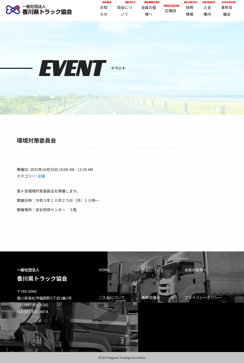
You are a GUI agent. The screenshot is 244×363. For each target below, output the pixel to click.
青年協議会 (150, 297)
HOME (104, 269)
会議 (41, 176)
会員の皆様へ (195, 269)
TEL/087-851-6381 (33, 305)
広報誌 (169, 10)
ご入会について (112, 297)
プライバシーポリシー (203, 297)
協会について (152, 269)
